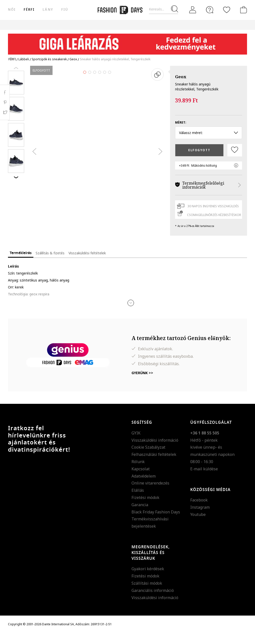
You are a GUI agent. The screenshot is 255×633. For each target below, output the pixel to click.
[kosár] (242, 9)
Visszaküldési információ (154, 440)
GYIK (135, 433)
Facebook (199, 500)
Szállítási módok (146, 583)
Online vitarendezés (150, 483)
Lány (48, 9)
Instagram (200, 507)
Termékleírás (21, 253)
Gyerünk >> (142, 372)
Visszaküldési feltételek (87, 253)
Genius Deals (180, 24)
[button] (131, 303)
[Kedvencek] (226, 9)
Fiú (64, 9)
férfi (29, 9)
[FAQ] (209, 9)
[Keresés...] (163, 9)
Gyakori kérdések (147, 568)
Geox (180, 76)
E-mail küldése (204, 469)
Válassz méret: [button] (208, 132)
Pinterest (5, 102)
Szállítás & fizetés (50, 253)
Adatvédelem (143, 476)
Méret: (180, 122)
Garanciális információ (152, 590)
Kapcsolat (140, 469)
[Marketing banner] (127, 41)
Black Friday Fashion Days (155, 512)
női (12, 9)
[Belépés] (192, 10)
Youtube (198, 514)
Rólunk (138, 461)
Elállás (137, 490)
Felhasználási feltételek (153, 454)
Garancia (139, 504)
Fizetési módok (145, 497)
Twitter (5, 112)
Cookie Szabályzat (148, 447)
